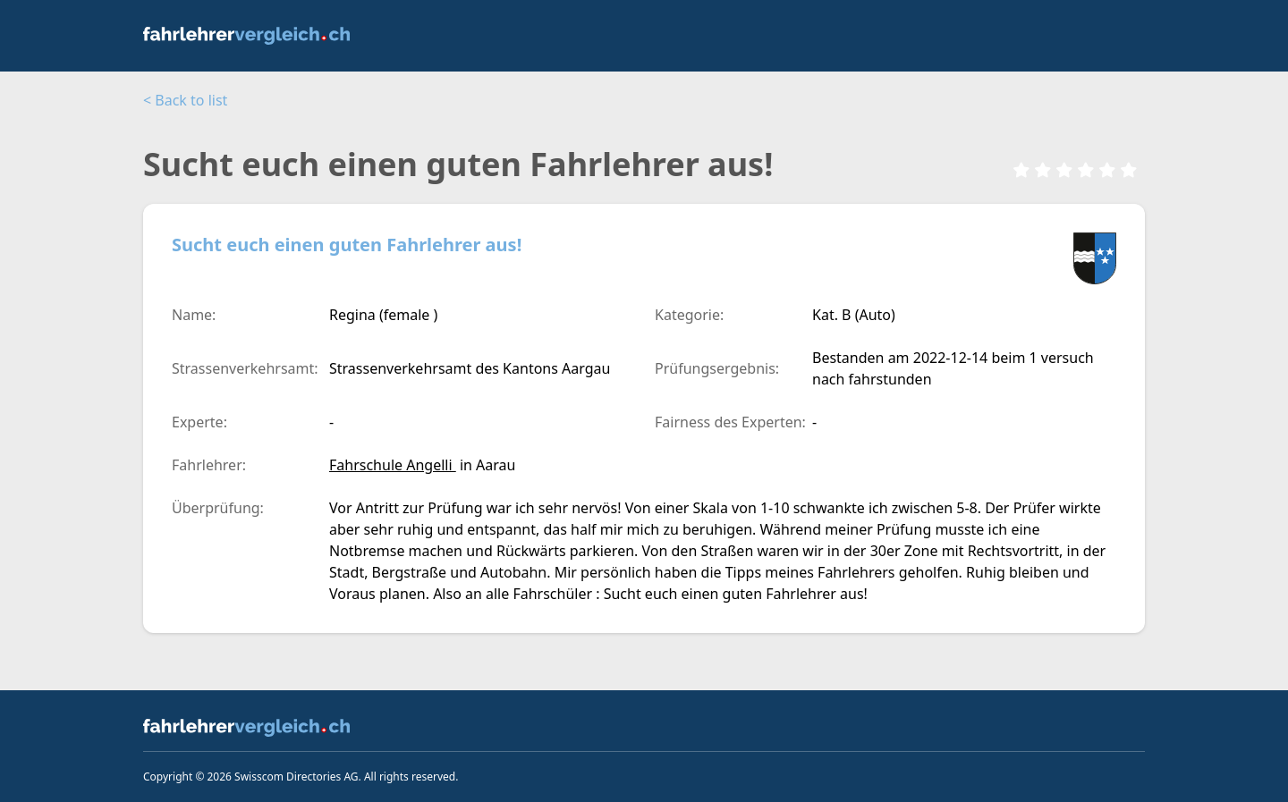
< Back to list (185, 100)
